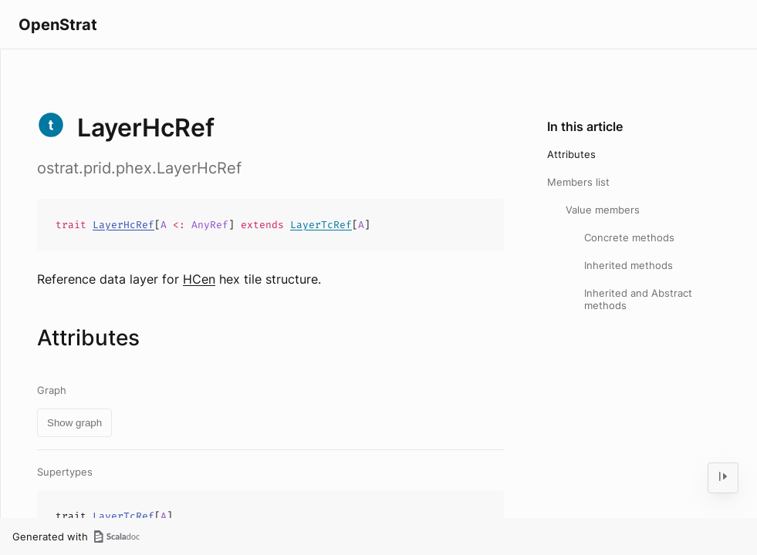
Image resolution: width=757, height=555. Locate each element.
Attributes (571, 154)
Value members (603, 210)
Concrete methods (629, 237)
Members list (578, 182)
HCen (199, 279)
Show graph (74, 423)
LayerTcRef (321, 224)
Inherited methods (628, 265)
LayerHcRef (123, 224)
